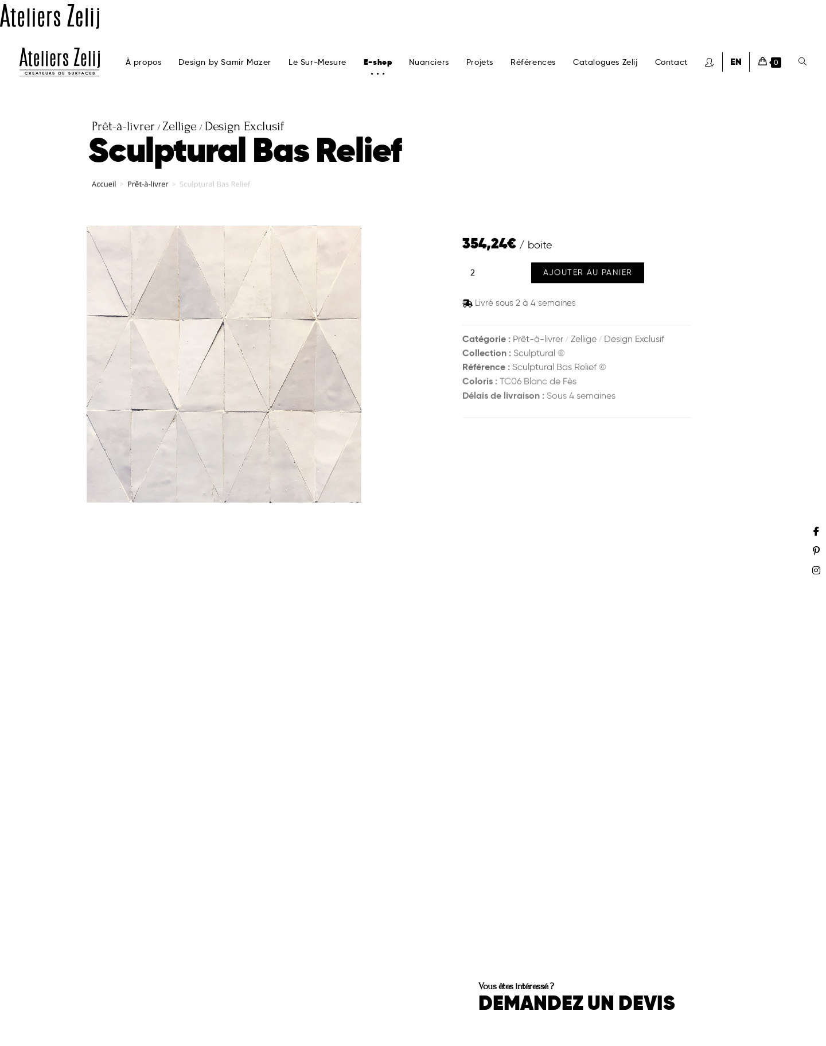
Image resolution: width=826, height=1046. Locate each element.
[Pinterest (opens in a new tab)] (816, 551)
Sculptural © (539, 354)
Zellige (584, 339)
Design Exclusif (634, 339)
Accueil (104, 187)
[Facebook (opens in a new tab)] (816, 531)
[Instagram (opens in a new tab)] (816, 570)
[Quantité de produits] (472, 275)
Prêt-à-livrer (148, 187)
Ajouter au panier (588, 274)
